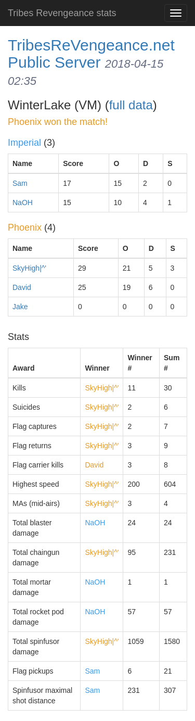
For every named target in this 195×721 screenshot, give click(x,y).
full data (131, 105)
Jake (20, 306)
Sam (20, 183)
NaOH (22, 202)
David (21, 287)
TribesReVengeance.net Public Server (91, 53)
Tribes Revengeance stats (62, 13)
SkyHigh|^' (29, 268)
